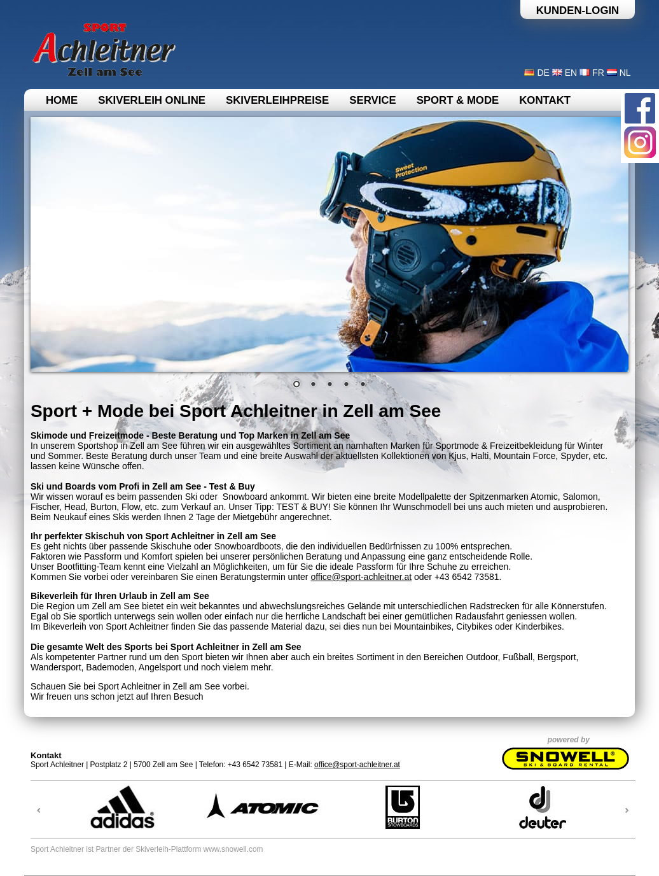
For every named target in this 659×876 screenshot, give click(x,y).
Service (372, 100)
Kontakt (545, 100)
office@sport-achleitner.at (361, 577)
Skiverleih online (151, 100)
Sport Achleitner (57, 849)
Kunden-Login (578, 10)
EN (571, 72)
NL (625, 72)
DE (543, 72)
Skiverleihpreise (277, 100)
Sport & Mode (458, 100)
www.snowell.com (233, 849)
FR (598, 72)
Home (62, 100)
